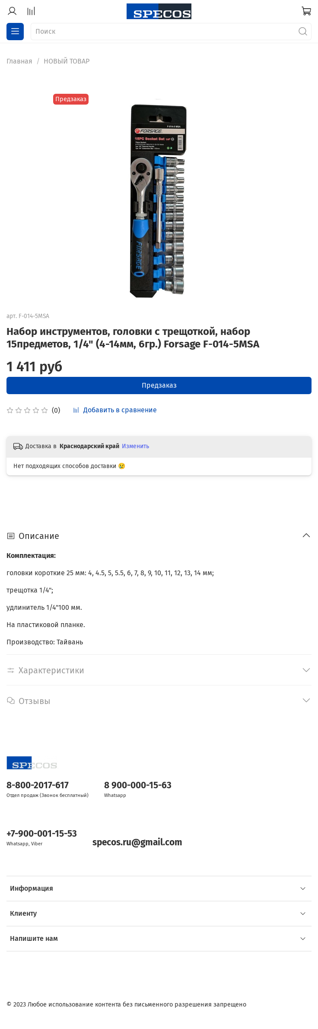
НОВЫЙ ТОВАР (66, 61)
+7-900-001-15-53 (41, 833)
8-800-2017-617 (37, 785)
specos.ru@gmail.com (137, 842)
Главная (19, 61)
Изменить (135, 446)
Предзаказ (159, 385)
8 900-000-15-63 (138, 785)
